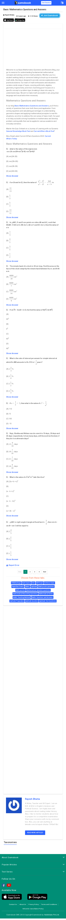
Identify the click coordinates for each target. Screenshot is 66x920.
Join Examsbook (49, 15)
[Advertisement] (33, 48)
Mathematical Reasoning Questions (25, 594)
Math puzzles (20, 590)
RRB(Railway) (16, 583)
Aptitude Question (32, 601)
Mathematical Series (46, 594)
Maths (27, 586)
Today (14, 139)
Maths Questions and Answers (42, 597)
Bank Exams (26, 583)
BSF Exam (39, 583)
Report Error (13, 565)
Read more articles (35, 833)
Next (44, 572)
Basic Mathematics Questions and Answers (32, 106)
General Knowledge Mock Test (18, 131)
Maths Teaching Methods (21, 597)
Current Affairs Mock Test (44, 131)
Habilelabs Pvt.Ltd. (51, 915)
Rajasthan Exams (18, 586)
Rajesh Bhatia (32, 799)
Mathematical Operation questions (38, 590)
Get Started (46, 3)
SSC (33, 583)
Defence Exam (49, 583)
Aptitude (34, 586)
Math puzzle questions (46, 586)
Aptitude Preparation (17, 601)
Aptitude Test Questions (48, 601)
